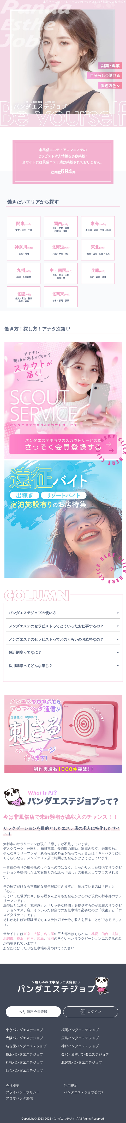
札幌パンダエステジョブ (24, 1062)
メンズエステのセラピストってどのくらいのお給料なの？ (56, 639)
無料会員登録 (33, 1011)
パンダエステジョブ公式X (84, 1092)
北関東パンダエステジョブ (81, 1062)
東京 (26, 934)
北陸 (115, 934)
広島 (40, 938)
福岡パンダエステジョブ (80, 1030)
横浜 (20, 938)
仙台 (104, 934)
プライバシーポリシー (23, 1092)
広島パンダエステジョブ (80, 1038)
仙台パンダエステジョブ (24, 1070)
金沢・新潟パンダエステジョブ (85, 1054)
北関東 (8, 938)
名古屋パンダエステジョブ (26, 1046)
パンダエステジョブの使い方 (32, 613)
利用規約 (70, 1086)
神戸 (30, 938)
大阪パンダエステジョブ (24, 1038)
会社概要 (12, 1086)
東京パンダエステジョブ (24, 1030)
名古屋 (49, 934)
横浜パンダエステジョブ (24, 1054)
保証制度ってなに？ (25, 652)
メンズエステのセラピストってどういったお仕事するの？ (56, 626)
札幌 (94, 934)
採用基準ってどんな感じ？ (30, 666)
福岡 (50, 938)
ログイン (90, 1011)
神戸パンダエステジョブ (80, 1046)
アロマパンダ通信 (19, 1098)
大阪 (37, 934)
